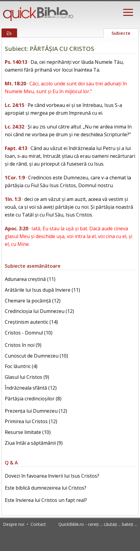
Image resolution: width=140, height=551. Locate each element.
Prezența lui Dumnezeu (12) (36, 411)
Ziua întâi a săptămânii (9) (34, 443)
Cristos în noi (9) (23, 345)
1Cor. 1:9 (15, 177)
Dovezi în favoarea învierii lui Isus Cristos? (52, 476)
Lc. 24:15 (14, 105)
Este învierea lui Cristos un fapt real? (46, 500)
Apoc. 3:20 (16, 228)
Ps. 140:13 (16, 62)
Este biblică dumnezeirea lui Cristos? (45, 488)
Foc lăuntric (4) (21, 366)
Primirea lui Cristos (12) (31, 421)
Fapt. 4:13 (16, 148)
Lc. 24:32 (14, 126)
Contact (38, 524)
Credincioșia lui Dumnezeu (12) (39, 311)
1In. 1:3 (13, 199)
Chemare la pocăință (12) (33, 300)
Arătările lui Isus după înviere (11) (42, 290)
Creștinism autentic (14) (31, 322)
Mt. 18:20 (15, 83)
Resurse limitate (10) (28, 432)
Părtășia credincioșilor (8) (33, 398)
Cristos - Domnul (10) (28, 332)
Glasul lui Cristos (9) (27, 377)
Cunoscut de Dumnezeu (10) (36, 355)
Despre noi (13, 524)
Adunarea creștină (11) (30, 279)
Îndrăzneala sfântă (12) (31, 388)
